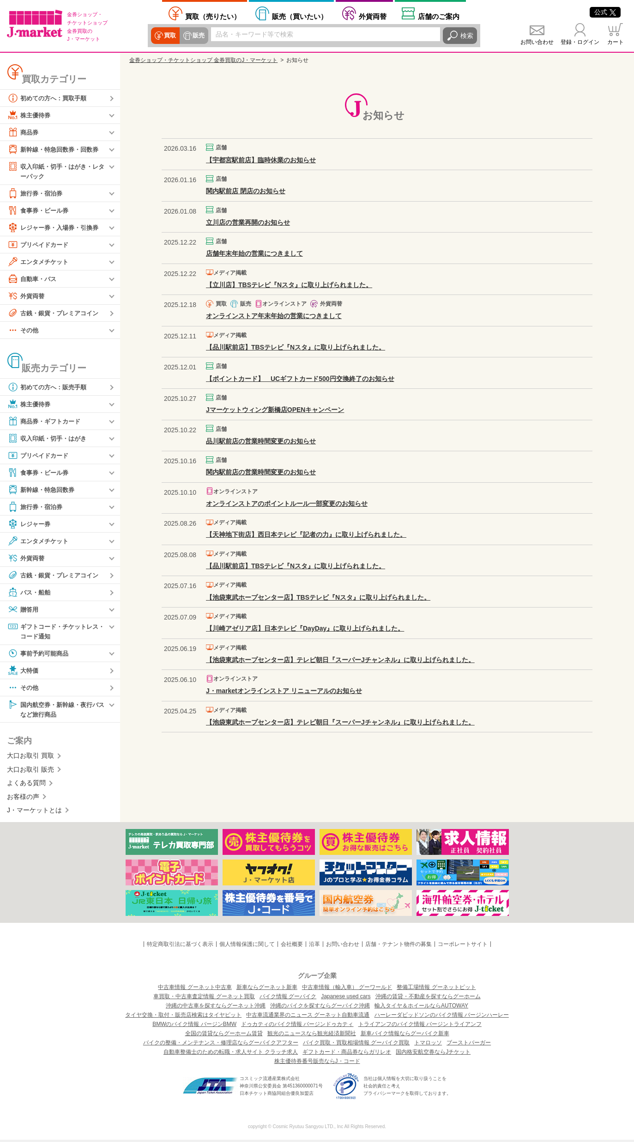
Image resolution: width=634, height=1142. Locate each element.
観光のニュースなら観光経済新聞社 (311, 1035)
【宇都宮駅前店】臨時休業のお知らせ (261, 160)
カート (615, 42)
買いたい (299, 16)
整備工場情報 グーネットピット (436, 989)
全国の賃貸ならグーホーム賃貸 (224, 1035)
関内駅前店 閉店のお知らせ (245, 191)
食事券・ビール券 (39, 210)
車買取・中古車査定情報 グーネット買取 (203, 998)
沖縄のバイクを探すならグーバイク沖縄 (320, 1008)
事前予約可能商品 (39, 654)
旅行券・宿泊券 (36, 193)
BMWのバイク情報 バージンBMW (194, 1026)
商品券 (23, 132)
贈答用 (23, 609)
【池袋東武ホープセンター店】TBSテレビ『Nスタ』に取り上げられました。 (318, 597)
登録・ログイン (580, 42)
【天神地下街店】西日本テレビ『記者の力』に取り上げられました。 (306, 534)
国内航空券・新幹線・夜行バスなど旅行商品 (55, 710)
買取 (169, 35)
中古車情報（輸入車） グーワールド (347, 989)
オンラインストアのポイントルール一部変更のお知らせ (287, 503)
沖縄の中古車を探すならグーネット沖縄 (216, 1008)
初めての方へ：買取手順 (49, 98)
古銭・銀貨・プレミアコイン (55, 313)
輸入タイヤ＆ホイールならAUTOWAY (421, 1008)
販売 (197, 35)
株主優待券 (30, 115)
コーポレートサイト (463, 946)
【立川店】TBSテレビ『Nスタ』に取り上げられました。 (289, 285)
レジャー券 (30, 524)
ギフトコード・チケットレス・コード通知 (52, 631)
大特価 (23, 671)
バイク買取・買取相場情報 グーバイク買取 (356, 1045)
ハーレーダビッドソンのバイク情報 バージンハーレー (441, 1017)
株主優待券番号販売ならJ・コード (317, 1063)
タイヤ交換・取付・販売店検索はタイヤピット (183, 1017)
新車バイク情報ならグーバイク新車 (405, 1035)
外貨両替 (372, 16)
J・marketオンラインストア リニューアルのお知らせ (284, 690)
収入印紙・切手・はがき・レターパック (55, 171)
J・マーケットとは (34, 812)
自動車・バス (33, 279)
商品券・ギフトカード (46, 421)
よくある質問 (26, 785)
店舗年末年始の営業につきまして (254, 253)
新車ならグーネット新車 (266, 989)
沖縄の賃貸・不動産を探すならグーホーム (428, 998)
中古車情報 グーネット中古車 (194, 989)
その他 (23, 330)
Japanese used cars (345, 998)
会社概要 (292, 946)
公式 (605, 12)
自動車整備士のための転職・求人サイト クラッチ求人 (230, 1054)
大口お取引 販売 (30, 771)
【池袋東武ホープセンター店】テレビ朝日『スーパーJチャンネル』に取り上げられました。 (340, 659)
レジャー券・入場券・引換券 (55, 227)
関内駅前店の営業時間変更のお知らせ (261, 472)
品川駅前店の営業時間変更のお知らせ (261, 441)
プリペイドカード (39, 245)
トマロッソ (428, 1045)
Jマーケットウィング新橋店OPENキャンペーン (275, 409)
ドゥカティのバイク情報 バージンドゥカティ (297, 1026)
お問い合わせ (537, 42)
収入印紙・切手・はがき (49, 438)
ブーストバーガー (469, 1045)
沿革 (314, 946)
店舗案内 (438, 16)
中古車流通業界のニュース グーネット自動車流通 (307, 1017)
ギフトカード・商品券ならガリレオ (346, 1054)
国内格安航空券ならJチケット (433, 1054)
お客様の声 (23, 798)
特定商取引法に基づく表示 (180, 946)
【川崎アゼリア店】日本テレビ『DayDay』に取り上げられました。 (305, 628)
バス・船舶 (30, 592)
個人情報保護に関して (247, 946)
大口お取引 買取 (30, 757)
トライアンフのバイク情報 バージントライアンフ (420, 1026)
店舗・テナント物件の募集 (398, 946)
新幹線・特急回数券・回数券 (55, 149)
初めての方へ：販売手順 (49, 387)
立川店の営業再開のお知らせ (248, 222)
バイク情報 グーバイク (288, 998)
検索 (466, 35)
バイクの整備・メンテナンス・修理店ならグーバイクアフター (220, 1045)
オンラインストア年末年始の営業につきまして (274, 315)
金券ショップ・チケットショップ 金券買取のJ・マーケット (203, 60)
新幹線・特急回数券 (42, 490)
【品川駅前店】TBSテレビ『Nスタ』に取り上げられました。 (295, 347)
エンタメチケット (39, 262)
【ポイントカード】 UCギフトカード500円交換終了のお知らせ (300, 378)
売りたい (213, 16)
